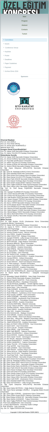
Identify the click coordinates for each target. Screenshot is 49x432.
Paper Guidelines (11, 63)
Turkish (24, 34)
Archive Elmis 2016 (11, 71)
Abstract (24, 25)
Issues (7, 44)
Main (24, 17)
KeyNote (8, 52)
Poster (7, 56)
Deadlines (8, 59)
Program (24, 21)
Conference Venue (11, 48)
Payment (8, 67)
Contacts (24, 29)
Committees (9, 40)
